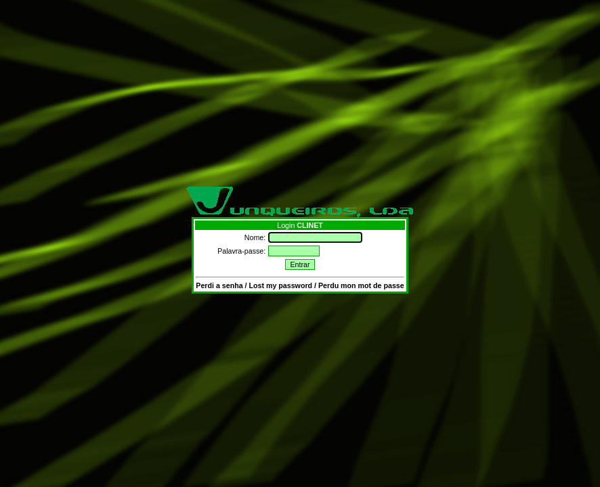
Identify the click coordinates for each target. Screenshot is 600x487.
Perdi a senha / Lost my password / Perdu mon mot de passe (300, 285)
